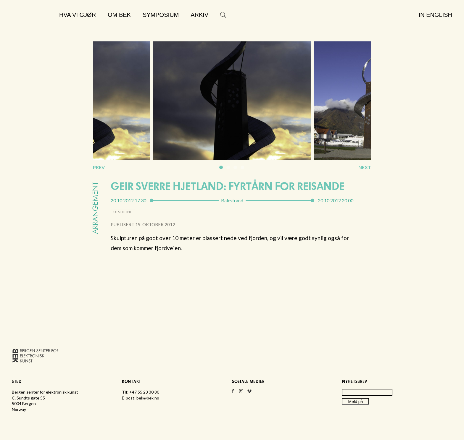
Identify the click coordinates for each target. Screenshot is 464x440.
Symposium (161, 15)
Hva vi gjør (77, 15)
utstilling (123, 212)
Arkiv (199, 15)
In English (435, 15)
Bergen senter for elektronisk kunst (33, 29)
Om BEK (119, 15)
